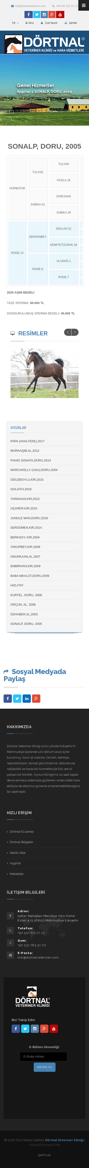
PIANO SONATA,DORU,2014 (30, 460)
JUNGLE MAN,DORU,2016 (29, 518)
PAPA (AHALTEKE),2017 (27, 441)
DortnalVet (25, 1029)
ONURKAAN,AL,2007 (25, 556)
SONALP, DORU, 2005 (26, 624)
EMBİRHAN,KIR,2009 (25, 566)
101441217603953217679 (44, 1029)
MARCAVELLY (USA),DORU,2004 (34, 470)
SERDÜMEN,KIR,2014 (26, 527)
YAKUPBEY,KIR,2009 (25, 547)
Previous (67, 332)
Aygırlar (15, 863)
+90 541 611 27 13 (65, 6)
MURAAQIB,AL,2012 (24, 450)
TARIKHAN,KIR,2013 (25, 499)
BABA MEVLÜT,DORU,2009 (29, 576)
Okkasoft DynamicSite (44, 1145)
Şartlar (71, 22)
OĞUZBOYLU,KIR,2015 (26, 479)
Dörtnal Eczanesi (22, 831)
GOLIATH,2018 (21, 489)
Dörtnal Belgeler (21, 842)
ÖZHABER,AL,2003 (24, 614)
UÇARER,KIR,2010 (23, 508)
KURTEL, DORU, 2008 (26, 595)
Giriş (30, 22)
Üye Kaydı (49, 22)
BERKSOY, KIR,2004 (25, 537)
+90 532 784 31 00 (32, 945)
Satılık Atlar (18, 853)
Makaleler (17, 874)
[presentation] (42, 1083)
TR (15, 23)
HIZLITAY (16, 585)
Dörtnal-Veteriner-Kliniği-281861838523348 (16, 1029)
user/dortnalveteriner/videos (54, 1029)
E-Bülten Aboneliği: (44, 1047)
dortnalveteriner (35, 1029)
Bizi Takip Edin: (24, 1020)
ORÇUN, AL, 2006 (23, 604)
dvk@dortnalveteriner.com (28, 6)
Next (75, 332)
